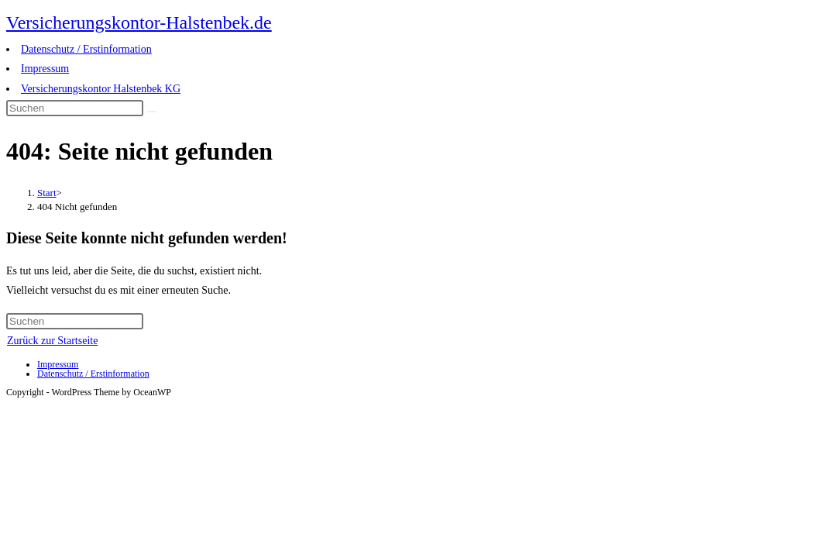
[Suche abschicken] (151, 111)
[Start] (47, 192)
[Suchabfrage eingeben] (74, 108)
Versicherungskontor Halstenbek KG (100, 89)
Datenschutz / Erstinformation (86, 49)
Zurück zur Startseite (52, 340)
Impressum (45, 68)
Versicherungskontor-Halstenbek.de (139, 22)
